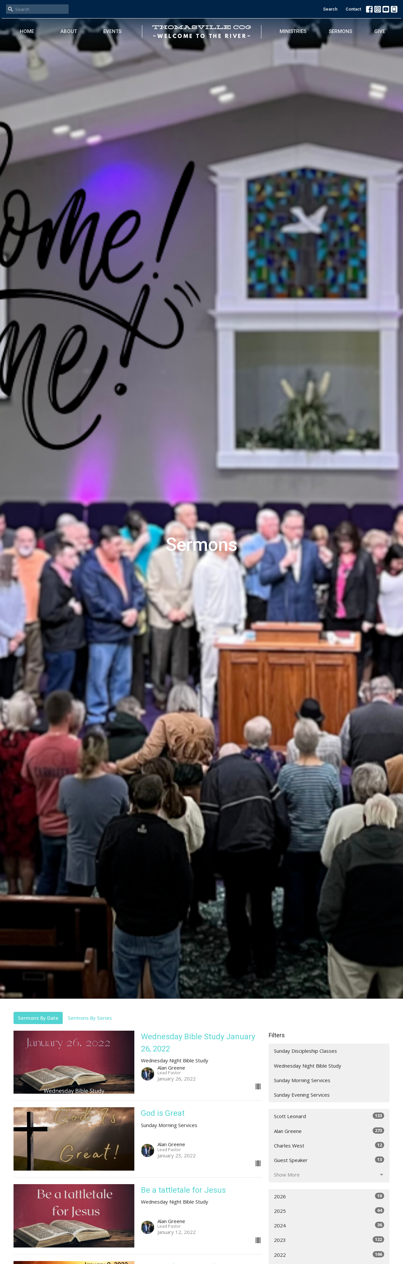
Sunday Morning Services (302, 1080)
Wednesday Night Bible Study (307, 1065)
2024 (329, 1225)
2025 (329, 1210)
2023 (329, 1239)
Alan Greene (329, 1130)
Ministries (293, 31)
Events (112, 31)
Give (379, 31)
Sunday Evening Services (302, 1094)
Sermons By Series (90, 1018)
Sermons (340, 31)
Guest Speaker (329, 1159)
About (68, 31)
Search (330, 9)
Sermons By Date (38, 1018)
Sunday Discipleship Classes (305, 1051)
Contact (353, 9)
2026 (329, 1196)
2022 (329, 1254)
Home (27, 31)
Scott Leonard (329, 1116)
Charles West (329, 1145)
